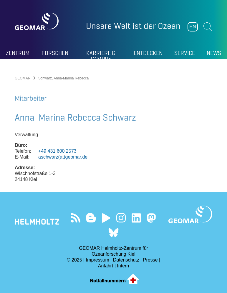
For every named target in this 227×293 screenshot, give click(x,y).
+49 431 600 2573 (57, 151)
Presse (150, 259)
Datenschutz (126, 259)
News (214, 53)
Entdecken (148, 53)
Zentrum (18, 53)
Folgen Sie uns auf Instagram (121, 218)
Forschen (55, 53)
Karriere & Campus (101, 54)
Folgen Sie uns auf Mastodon (151, 218)
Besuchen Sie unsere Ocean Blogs (91, 218)
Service (184, 53)
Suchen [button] (207, 26)
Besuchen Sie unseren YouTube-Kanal (106, 218)
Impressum (97, 259)
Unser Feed (75, 218)
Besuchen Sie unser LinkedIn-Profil (136, 218)
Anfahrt (105, 265)
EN (192, 26)
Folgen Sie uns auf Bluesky (113, 232)
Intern (123, 265)
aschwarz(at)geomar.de (62, 156)
